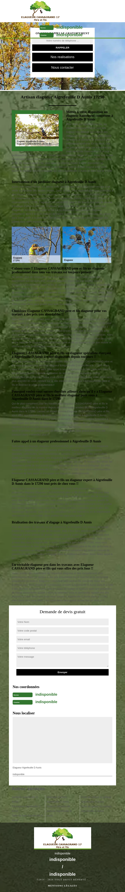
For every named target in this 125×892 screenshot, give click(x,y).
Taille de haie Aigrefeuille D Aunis (27, 818)
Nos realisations (62, 57)
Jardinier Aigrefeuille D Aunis (25, 799)
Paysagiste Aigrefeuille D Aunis (26, 808)
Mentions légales (62, 885)
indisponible (69, 27)
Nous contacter (62, 67)
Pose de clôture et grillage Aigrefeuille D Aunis (96, 799)
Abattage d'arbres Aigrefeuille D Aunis (58, 799)
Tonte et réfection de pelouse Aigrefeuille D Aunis (59, 811)
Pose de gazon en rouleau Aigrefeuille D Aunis (96, 808)
